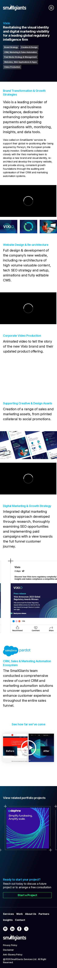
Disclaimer (8, 950)
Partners (44, 913)
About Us (30, 913)
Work (19, 913)
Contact (20, 919)
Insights (8, 919)
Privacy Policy (10, 945)
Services (8, 913)
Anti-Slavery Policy (12, 954)
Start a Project (27, 895)
